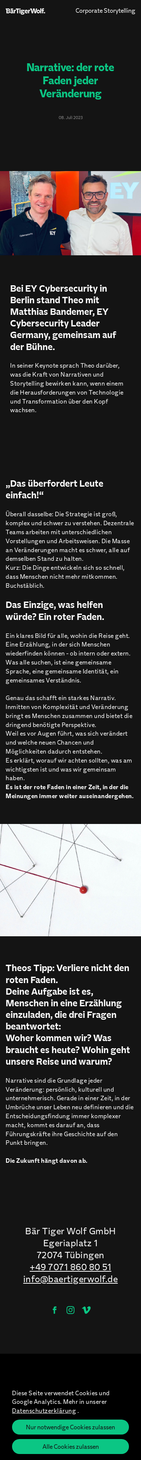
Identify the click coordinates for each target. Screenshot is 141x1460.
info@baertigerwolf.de (70, 1278)
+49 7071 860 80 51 (70, 1266)
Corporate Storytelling (105, 10)
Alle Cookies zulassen (70, 1446)
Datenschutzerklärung (44, 1410)
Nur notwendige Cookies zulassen (70, 1427)
